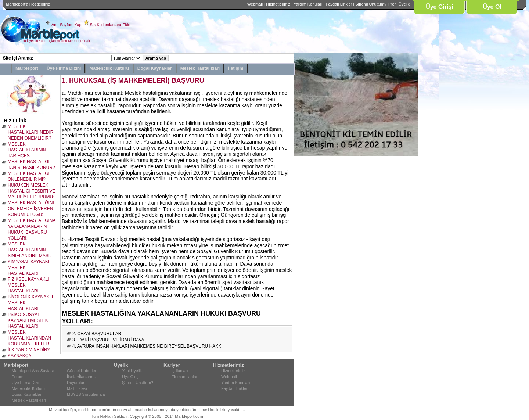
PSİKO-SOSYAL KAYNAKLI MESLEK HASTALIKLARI (28, 320)
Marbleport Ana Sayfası (33, 371)
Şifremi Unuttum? (370, 4)
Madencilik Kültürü (109, 68)
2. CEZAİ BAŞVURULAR (96, 333)
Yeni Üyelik (400, 4)
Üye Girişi (439, 7)
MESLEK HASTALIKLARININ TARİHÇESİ (27, 149)
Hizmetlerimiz (278, 4)
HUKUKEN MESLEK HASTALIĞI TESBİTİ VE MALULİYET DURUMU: (31, 191)
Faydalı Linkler (339, 4)
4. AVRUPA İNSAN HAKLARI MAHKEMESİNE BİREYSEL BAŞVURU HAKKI (147, 346)
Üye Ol (492, 7)
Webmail (255, 4)
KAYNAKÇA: (20, 355)
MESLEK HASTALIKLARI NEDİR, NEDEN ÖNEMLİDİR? (31, 132)
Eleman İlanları (185, 376)
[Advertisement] (316, 266)
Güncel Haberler (81, 371)
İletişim (235, 68)
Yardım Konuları (308, 4)
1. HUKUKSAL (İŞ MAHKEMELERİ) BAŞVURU (133, 80)
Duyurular (75, 382)
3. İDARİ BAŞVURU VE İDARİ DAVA (108, 339)
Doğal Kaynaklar (154, 68)
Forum (18, 376)
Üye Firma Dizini (64, 68)
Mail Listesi (77, 388)
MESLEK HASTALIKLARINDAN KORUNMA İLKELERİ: (30, 338)
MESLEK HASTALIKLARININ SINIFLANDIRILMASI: (29, 249)
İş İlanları (180, 371)
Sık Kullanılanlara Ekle (110, 24)
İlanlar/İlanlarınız (82, 376)
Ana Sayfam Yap (66, 24)
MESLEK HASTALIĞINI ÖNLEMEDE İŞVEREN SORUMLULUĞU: (31, 208)
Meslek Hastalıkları (200, 68)
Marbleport (26, 68)
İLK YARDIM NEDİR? (29, 349)
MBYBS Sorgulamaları (87, 394)
